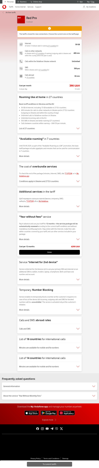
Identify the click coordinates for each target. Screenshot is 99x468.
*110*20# (68, 173)
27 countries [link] (52, 46)
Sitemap (65, 459)
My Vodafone (43, 201)
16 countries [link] (30, 77)
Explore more (47, 420)
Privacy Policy (36, 459)
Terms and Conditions (51, 459)
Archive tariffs (9, 12)
